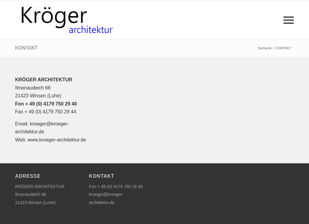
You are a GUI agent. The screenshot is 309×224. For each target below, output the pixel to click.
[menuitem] (286, 20)
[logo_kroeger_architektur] (65, 20)
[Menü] (286, 20)
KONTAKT (26, 47)
